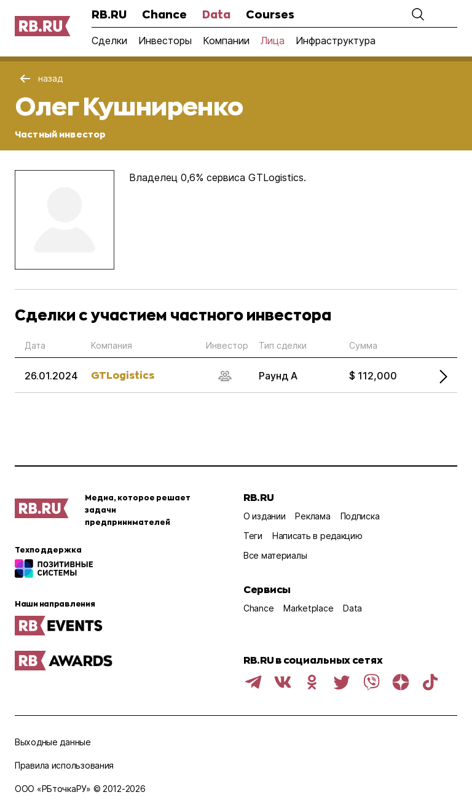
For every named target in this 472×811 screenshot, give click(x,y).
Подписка (360, 516)
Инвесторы (165, 40)
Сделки (109, 40)
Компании (226, 40)
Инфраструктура (336, 40)
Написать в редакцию (317, 535)
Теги (252, 535)
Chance (164, 14)
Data (216, 14)
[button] (418, 14)
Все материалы (275, 555)
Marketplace (308, 608)
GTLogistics (122, 374)
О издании (264, 516)
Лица (273, 40)
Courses (270, 14)
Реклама (312, 516)
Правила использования (64, 765)
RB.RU (109, 14)
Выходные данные (53, 742)
